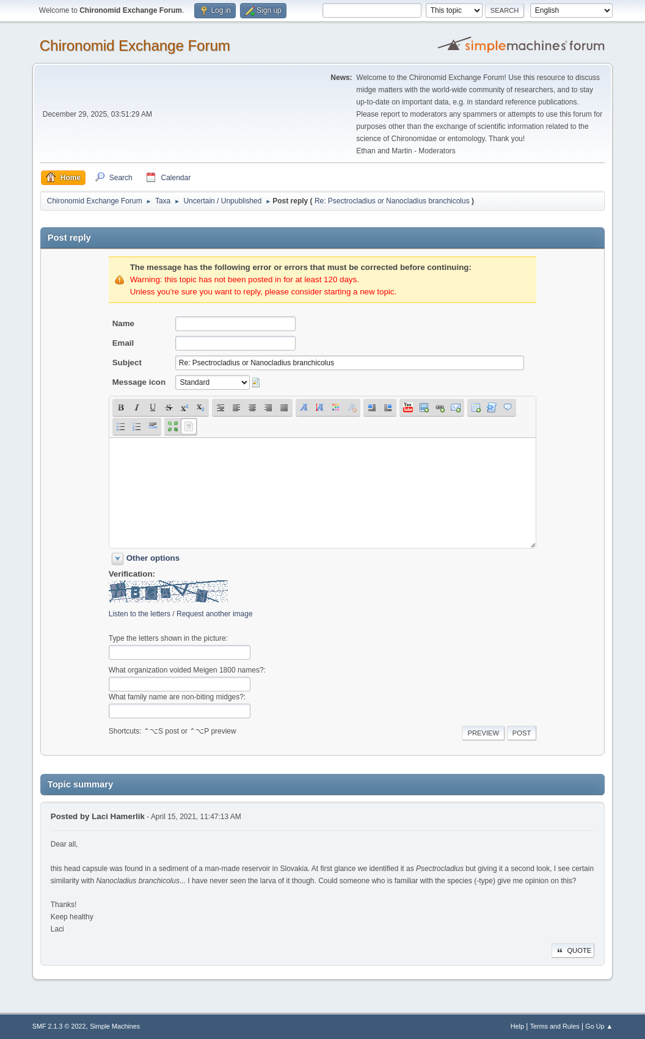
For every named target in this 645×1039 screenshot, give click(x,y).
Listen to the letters (139, 614)
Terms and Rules (555, 1026)
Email (123, 343)
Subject (127, 362)
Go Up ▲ (599, 1026)
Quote (573, 950)
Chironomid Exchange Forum (135, 45)
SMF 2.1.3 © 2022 (59, 1026)
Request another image (215, 614)
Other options (153, 558)
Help (517, 1026)
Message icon (139, 382)
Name (123, 323)
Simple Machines (115, 1026)
